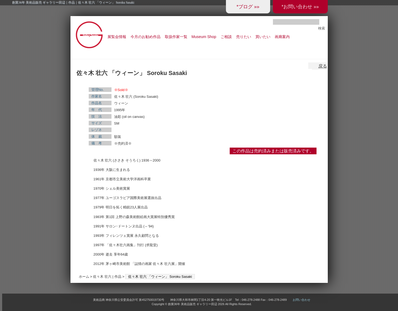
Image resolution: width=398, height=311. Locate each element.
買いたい (262, 37)
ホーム (84, 277)
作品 (117, 277)
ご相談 (226, 37)
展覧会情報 (116, 37)
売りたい (243, 37)
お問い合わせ (301, 299)
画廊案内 (282, 37)
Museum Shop (204, 37)
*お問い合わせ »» (300, 6)
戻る (322, 66)
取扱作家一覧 (176, 37)
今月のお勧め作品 (146, 37)
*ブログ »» (247, 6)
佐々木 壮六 (102, 277)
